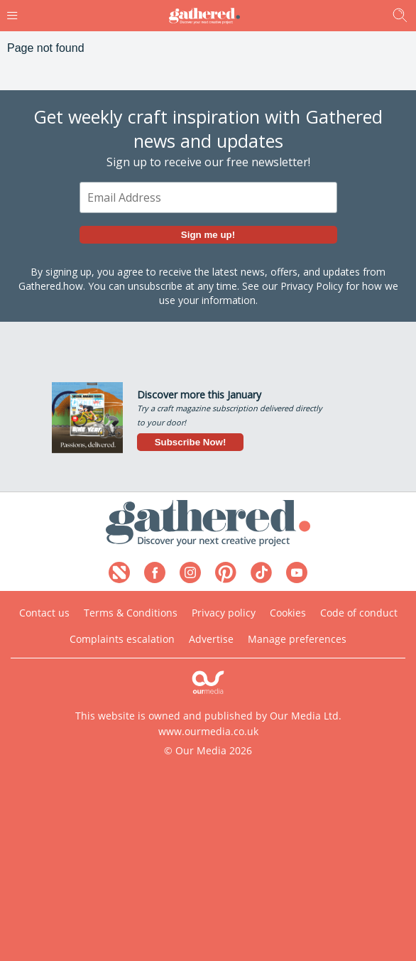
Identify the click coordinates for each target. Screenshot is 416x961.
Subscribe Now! (190, 442)
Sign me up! (208, 234)
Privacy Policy (311, 286)
